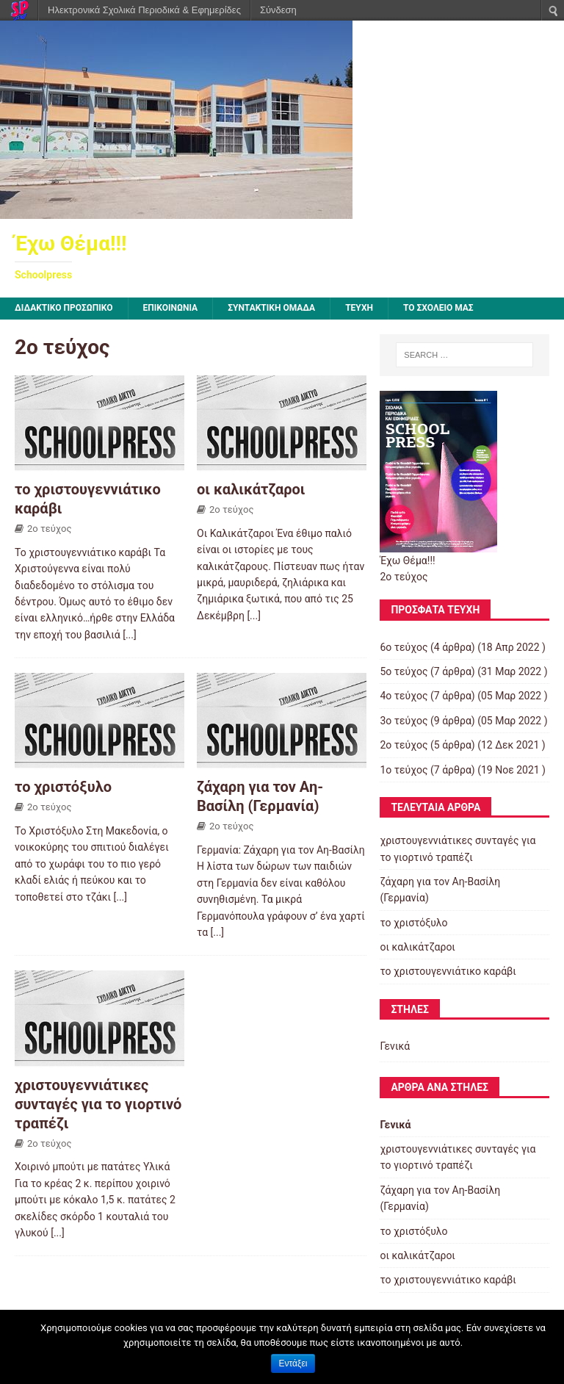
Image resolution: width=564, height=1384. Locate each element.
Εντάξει (293, 1363)
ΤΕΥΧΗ (359, 308)
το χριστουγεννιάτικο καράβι (448, 971)
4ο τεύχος (403, 696)
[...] (130, 635)
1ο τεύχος (403, 770)
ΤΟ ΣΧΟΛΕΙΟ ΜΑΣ (438, 308)
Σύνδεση (278, 9)
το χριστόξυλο (63, 787)
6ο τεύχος (403, 647)
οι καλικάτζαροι (251, 489)
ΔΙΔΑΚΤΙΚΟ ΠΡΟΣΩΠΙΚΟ (64, 308)
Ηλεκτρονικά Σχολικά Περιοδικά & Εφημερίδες (144, 9)
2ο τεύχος (49, 528)
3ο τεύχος (403, 721)
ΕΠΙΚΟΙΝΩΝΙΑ (170, 308)
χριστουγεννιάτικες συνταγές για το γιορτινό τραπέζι (98, 1104)
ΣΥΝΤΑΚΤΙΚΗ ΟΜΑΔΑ (271, 308)
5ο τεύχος (403, 671)
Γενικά (395, 1046)
